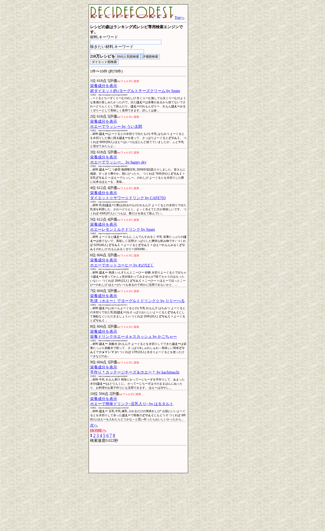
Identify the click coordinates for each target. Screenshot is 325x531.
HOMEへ (98, 430)
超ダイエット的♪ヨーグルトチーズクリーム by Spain (135, 91)
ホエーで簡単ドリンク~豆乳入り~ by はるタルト (131, 404)
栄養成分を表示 (103, 86)
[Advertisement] (49, 76)
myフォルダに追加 (128, 81)
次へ (94, 425)
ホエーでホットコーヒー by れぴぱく (122, 265)
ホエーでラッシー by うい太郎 (116, 126)
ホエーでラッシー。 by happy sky (118, 162)
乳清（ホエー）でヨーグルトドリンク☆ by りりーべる (137, 301)
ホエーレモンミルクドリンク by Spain (122, 229)
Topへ (137, 17)
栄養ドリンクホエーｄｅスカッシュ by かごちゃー (133, 336)
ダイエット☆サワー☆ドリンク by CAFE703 (128, 198)
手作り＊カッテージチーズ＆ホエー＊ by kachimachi (134, 372)
